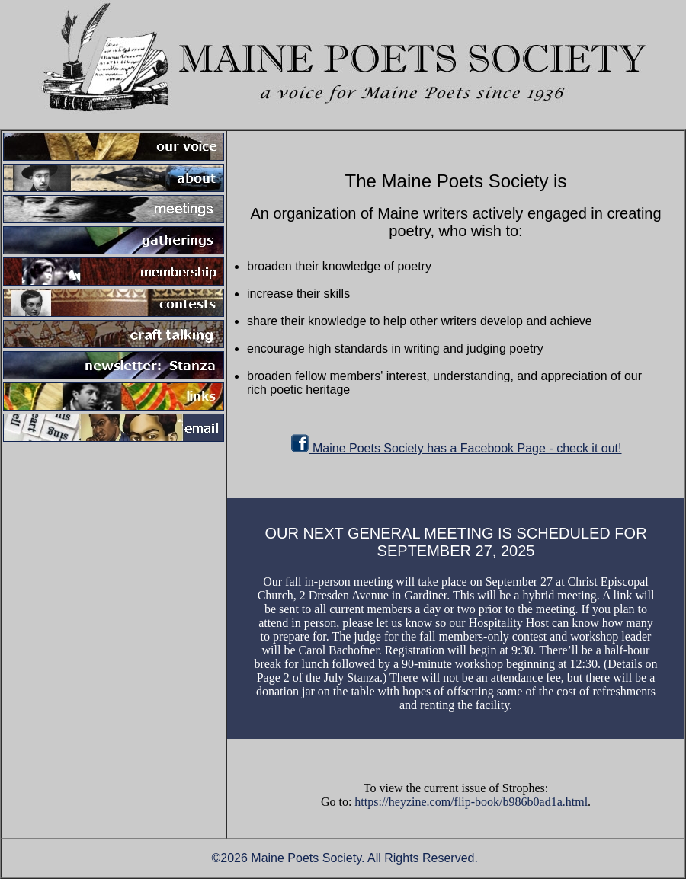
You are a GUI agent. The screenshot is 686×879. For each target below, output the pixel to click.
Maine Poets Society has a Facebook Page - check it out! (456, 448)
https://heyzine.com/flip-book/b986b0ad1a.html (471, 801)
